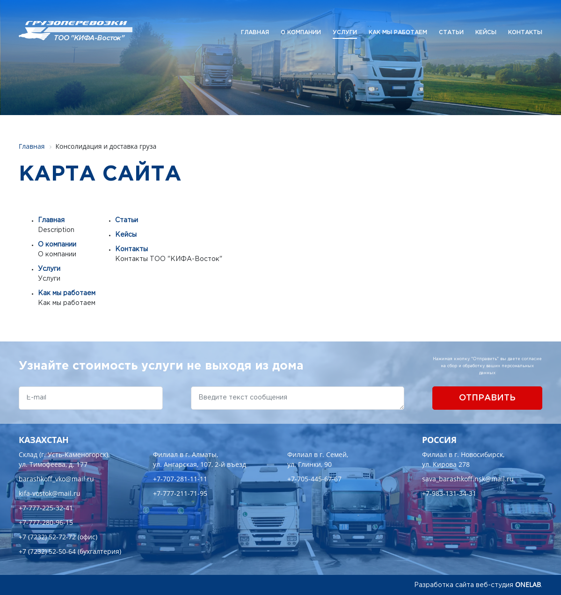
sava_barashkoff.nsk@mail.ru (468, 478)
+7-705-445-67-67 (314, 478)
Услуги (345, 32)
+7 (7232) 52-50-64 (47, 551)
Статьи (451, 32)
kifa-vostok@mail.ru (49, 493)
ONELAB (528, 584)
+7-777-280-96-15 (46, 522)
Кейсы (485, 32)
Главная (255, 32)
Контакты (525, 32)
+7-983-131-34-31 (449, 493)
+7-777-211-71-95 (180, 493)
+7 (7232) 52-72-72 (47, 536)
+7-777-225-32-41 (46, 507)
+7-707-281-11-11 (180, 478)
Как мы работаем (398, 32)
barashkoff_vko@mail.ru (56, 478)
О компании (301, 32)
